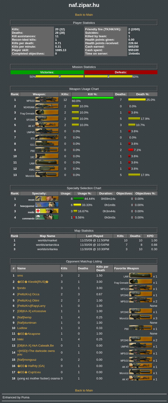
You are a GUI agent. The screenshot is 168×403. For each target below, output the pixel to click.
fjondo (21, 288)
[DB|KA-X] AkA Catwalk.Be (35, 345)
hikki (20, 339)
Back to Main (84, 14)
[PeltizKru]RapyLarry (31, 306)
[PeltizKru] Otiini (28, 300)
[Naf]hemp (24, 317)
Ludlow (22, 328)
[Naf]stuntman (26, 322)
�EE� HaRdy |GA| (30, 366)
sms (20, 275)
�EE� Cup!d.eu (29, 372)
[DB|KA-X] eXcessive (31, 311)
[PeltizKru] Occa (28, 294)
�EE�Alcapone (28, 333)
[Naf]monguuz (26, 359)
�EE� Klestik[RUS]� (32, 281)
